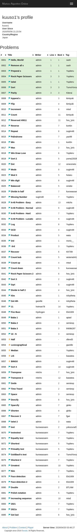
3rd (11, 241)
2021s (12, 509)
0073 (3, 449)
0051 (3, 328)
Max (11, 147)
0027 (3, 197)
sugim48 (70, 131)
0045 (3, 295)
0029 (3, 208)
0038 (3, 257)
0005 (3, 82)
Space (12, 394)
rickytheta (70, 295)
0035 (3, 241)
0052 (3, 334)
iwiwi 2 (13, 421)
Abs (11, 295)
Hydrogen (40, 312)
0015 (3, 137)
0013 (3, 126)
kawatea (70, 356)
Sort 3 (12, 279)
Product (13, 235)
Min (11, 142)
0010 (3, 109)
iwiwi (12, 82)
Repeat (13, 131)
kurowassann (42, 427)
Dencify (13, 400)
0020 (3, 164)
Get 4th (13, 301)
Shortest (13, 443)
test (11, 427)
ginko (68, 405)
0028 (3, 202)
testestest (14, 432)
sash (68, 60)
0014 (3, 131)
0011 (3, 115)
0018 (3, 153)
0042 (3, 279)
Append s (14, 98)
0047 (3, 306)
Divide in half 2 (17, 290)
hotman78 (40, 306)
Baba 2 (13, 323)
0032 (3, 224)
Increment (14, 109)
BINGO (13, 361)
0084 (3, 509)
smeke (69, 186)
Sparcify (13, 405)
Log (11, 224)
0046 (3, 301)
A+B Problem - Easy (19, 202)
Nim (11, 471)
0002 (3, 65)
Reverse (13, 126)
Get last (13, 515)
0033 (3, 230)
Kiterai (69, 93)
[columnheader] (3, 55)
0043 (3, 284)
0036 (3, 246)
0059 (3, 372)
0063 (3, 394)
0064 (3, 400)
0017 (3, 147)
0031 (3, 219)
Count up (14, 263)
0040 (3, 268)
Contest (22, 527)
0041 (3, 274)
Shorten (13, 411)
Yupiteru (70, 71)
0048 (3, 312)
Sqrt (11, 284)
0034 (3, 235)
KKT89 (69, 252)
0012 (3, 120)
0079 (3, 482)
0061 (3, 383)
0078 (3, 476)
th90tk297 (71, 328)
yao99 (69, 137)
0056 (3, 356)
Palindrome (15, 137)
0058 (3, 367)
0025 (3, 186)
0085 (3, 515)
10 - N (12, 334)
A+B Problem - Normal (20, 208)
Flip (11, 104)
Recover (13, 252)
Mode (12, 169)
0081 (3, 493)
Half (11, 339)
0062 (3, 389)
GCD (12, 230)
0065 (3, 405)
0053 (3, 339)
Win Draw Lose (17, 153)
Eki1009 (70, 312)
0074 (3, 454)
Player (31, 527)
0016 (3, 142)
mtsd (68, 109)
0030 (3, 213)
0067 (3, 416)
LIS (11, 356)
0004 (3, 76)
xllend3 (69, 339)
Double (13, 487)
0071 (3, 438)
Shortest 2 (14, 460)
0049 (3, 317)
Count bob (14, 257)
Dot (11, 164)
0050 (3, 323)
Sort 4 (12, 367)
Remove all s (16, 65)
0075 (3, 460)
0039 (3, 263)
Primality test (16, 449)
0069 (3, 427)
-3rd (11, 246)
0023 (3, 175)
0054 (3, 345)
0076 (3, 465)
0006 (3, 87)
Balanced (14, 186)
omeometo (71, 164)
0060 (3, 378)
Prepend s (14, 71)
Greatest (13, 465)
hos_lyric (70, 120)
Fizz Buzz (14, 312)
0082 (3, 498)
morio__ (70, 241)
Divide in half (16, 191)
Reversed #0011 (17, 120)
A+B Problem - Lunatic (20, 219)
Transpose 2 (15, 378)
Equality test (15, 438)
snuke (57, 528)
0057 (3, 361)
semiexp (70, 323)
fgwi (68, 416)
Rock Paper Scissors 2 (20, 274)
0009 (3, 104)
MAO (15, 3)
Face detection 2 (17, 482)
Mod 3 (12, 175)
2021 (12, 504)
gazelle (39, 301)
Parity (12, 93)
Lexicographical (17, 345)
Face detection (17, 476)
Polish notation (17, 493)
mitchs (69, 202)
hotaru (69, 175)
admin (38, 60)
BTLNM (69, 487)
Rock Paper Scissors (20, 76)
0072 (3, 443)
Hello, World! (16, 60)
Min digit (13, 180)
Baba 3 (13, 328)
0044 (3, 290)
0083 (3, 504)
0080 (3, 487)
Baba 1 (13, 317)
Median (13, 350)
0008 (3, 98)
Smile (12, 383)
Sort (11, 87)
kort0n (69, 126)
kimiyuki (70, 98)
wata (68, 235)
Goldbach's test (17, 454)
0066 (3, 411)
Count (12, 115)
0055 (3, 350)
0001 (3, 60)
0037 (3, 252)
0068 (3, 421)
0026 (3, 191)
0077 (3, 471)
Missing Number (17, 197)
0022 (3, 169)
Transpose (14, 372)
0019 (3, 158)
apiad (68, 317)
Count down (15, 268)
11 (10, 306)
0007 (3, 93)
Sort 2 (12, 158)
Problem (13, 527)
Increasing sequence (19, 498)
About (5, 527)
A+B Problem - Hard (19, 213)
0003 (3, 71)
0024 (3, 180)
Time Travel (15, 389)
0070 (3, 432)
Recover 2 (14, 416)
